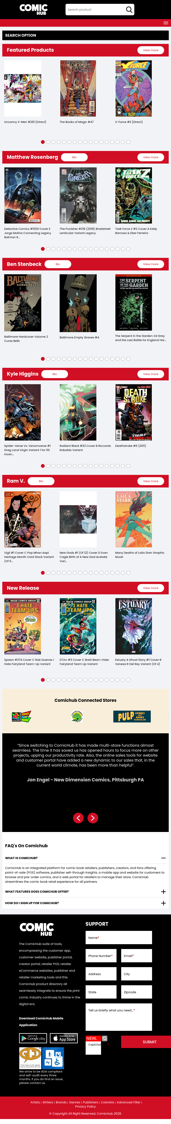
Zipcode (130, 992)
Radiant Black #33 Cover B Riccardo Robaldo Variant (85, 448)
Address (94, 974)
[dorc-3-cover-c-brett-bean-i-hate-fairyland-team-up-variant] (78, 626)
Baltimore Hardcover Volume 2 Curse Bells (26, 339)
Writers (48, 1102)
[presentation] (150, 50)
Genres (74, 1102)
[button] (43, 142)
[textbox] (100, 9)
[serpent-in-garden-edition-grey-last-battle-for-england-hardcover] (133, 302)
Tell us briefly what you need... (111, 1010)
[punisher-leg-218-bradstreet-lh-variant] (78, 195)
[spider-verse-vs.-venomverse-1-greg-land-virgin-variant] (22, 412)
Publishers (90, 1102)
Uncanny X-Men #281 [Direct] (25, 122)
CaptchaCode (98, 1044)
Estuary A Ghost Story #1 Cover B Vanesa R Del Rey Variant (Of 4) (138, 662)
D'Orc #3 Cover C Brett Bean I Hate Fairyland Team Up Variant (84, 662)
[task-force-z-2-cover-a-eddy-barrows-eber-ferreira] (133, 195)
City (127, 974)
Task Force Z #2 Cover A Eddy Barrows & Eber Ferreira (136, 231)
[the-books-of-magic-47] (78, 88)
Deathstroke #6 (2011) (130, 446)
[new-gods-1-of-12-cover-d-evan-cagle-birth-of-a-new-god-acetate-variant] (78, 519)
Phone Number (100, 956)
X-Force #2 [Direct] (129, 122)
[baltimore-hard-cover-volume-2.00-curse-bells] (22, 302)
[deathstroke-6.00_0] (133, 412)
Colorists (107, 1102)
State (92, 992)
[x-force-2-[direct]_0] (133, 88)
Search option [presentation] (20, 35)
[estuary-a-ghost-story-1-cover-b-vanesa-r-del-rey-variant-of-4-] (133, 626)
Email (129, 956)
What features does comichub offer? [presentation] (37, 891)
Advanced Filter (128, 1102)
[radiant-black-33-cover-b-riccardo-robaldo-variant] (78, 412)
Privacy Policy (85, 1106)
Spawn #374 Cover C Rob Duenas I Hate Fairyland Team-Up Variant (29, 662)
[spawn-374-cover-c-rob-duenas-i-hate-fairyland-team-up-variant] (22, 626)
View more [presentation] (150, 50)
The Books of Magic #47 (77, 122)
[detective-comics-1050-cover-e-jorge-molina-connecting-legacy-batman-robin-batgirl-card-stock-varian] (22, 195)
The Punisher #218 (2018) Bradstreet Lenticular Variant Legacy (85, 231)
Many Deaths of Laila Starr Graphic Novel (140, 555)
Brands (61, 1102)
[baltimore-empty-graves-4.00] (78, 303)
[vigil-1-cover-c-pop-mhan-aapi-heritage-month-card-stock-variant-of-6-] (22, 519)
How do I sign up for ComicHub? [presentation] (32, 903)
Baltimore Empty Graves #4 (79, 337)
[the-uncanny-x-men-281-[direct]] (22, 88)
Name (93, 938)
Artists (35, 1102)
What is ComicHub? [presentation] (21, 858)
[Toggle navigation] (166, 23)
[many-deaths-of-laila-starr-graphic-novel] (133, 519)
